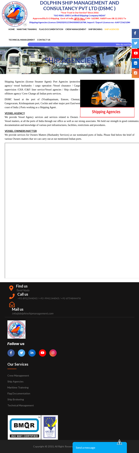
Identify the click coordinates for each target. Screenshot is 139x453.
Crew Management (75, 29)
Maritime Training (27, 29)
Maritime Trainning (18, 387)
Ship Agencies (15, 381)
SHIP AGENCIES (112, 29)
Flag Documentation (51, 29)
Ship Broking (95, 29)
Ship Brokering (15, 399)
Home (12, 29)
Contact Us (43, 40)
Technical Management (22, 40)
